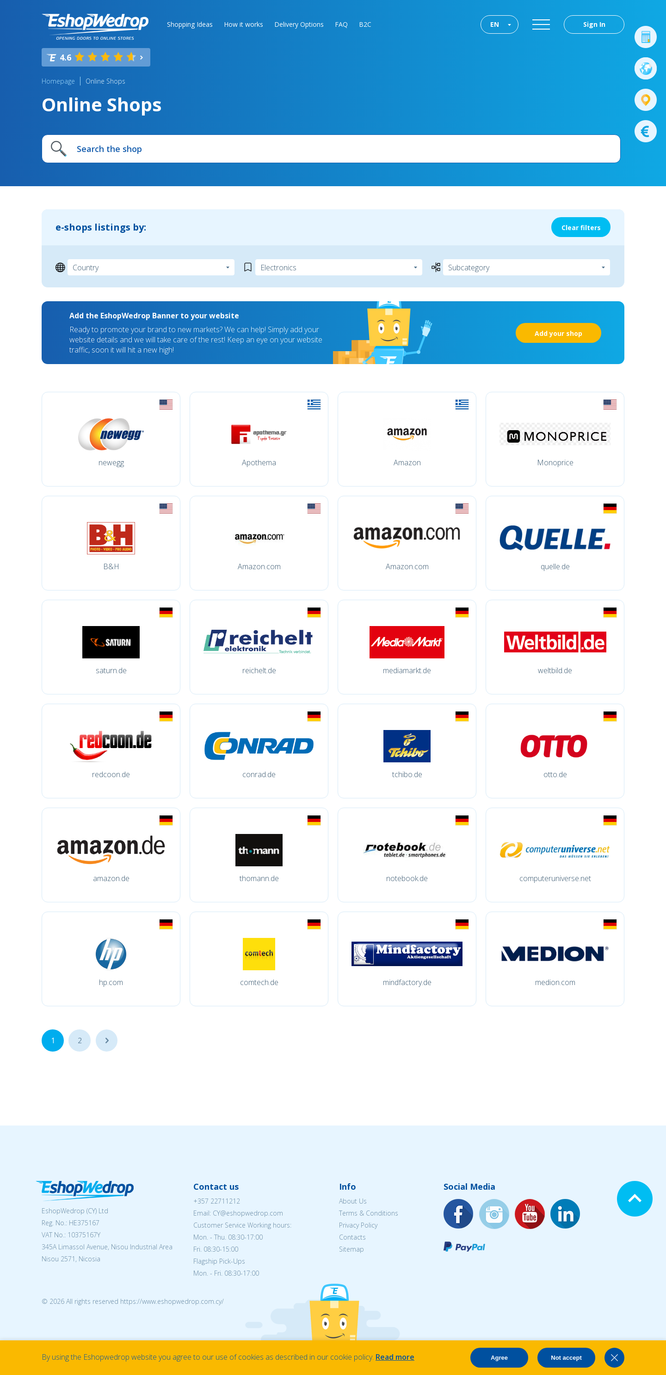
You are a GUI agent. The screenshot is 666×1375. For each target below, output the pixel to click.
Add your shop (558, 333)
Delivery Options (299, 24)
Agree (499, 1357)
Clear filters (581, 227)
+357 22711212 (216, 1201)
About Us (353, 1201)
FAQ (341, 24)
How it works (243, 24)
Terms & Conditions (368, 1213)
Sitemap (351, 1249)
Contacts (352, 1237)
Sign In (594, 24)
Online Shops (105, 81)
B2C (365, 24)
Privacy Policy (358, 1225)
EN (494, 24)
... (107, 1040)
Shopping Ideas (190, 24)
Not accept (566, 1357)
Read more (395, 1357)
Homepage (58, 81)
